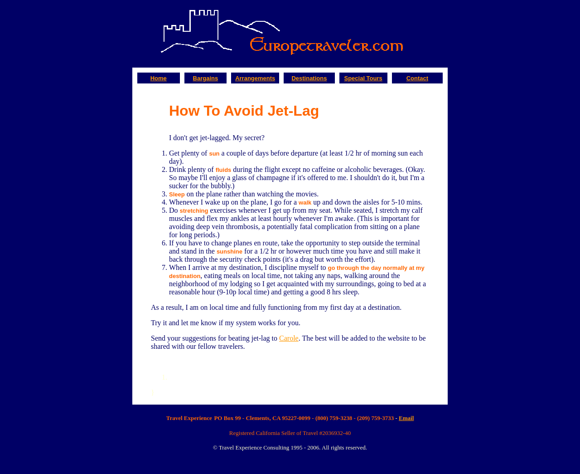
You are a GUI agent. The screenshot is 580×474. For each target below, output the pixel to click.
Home (158, 78)
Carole (289, 338)
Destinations (309, 78)
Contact (417, 78)
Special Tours (363, 78)
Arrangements (255, 78)
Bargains (205, 78)
